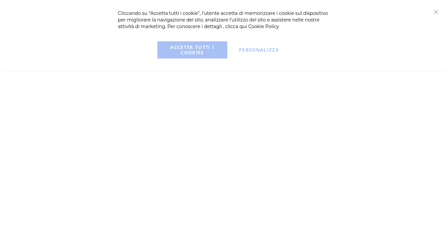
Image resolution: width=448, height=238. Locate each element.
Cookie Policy (263, 26)
